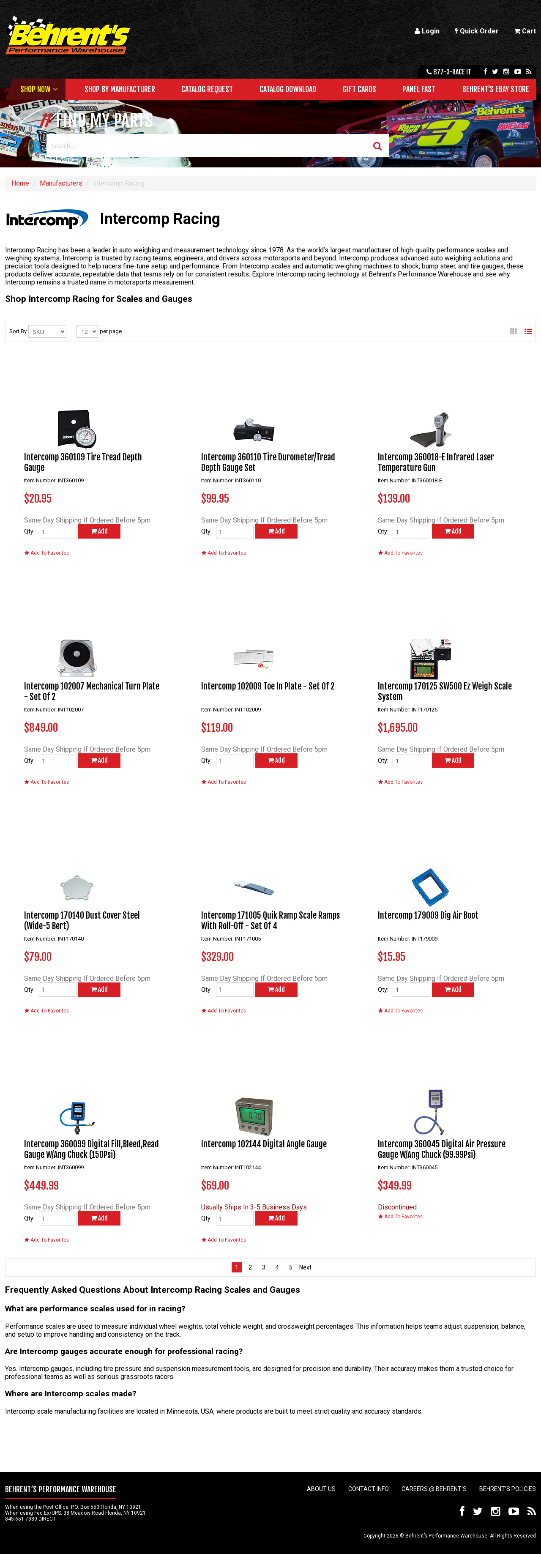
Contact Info (368, 1489)
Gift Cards (359, 89)
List (528, 329)
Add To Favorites (47, 553)
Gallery (513, 329)
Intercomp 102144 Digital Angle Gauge (264, 1144)
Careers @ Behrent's (434, 1489)
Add (99, 531)
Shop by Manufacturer (120, 89)
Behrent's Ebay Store (495, 89)
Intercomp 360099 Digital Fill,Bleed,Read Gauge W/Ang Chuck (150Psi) (91, 1149)
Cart (525, 31)
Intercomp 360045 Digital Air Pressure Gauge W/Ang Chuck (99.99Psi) (441, 1149)
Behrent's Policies (507, 1489)
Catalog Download (288, 89)
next (304, 1267)
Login (427, 31)
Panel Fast (418, 89)
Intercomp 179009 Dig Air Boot (428, 915)
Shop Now (35, 89)
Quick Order (477, 31)
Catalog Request (207, 89)
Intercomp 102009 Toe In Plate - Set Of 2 (267, 686)
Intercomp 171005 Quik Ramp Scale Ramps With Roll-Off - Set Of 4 (270, 920)
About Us (321, 1489)
